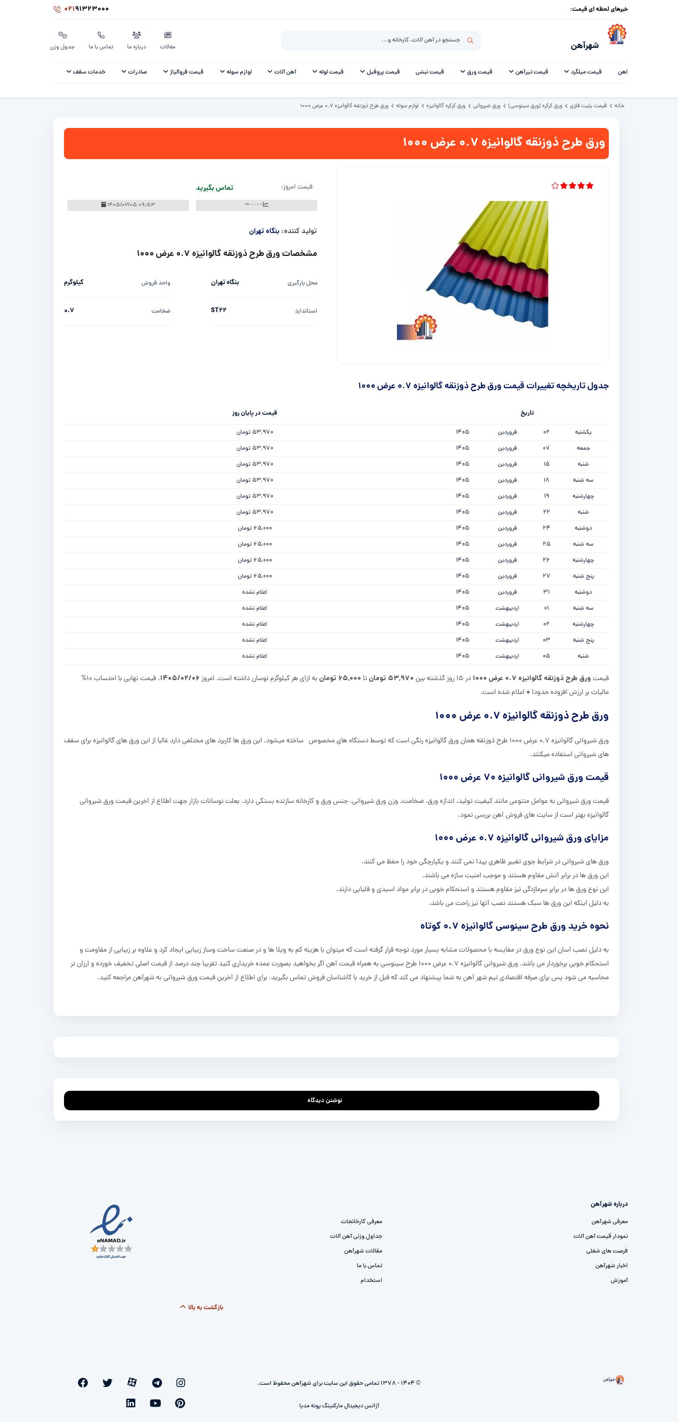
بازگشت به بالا (201, 1303)
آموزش (619, 1276)
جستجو (470, 39)
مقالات (170, 38)
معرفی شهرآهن (610, 1217)
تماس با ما (102, 38)
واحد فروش (155, 278)
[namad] (112, 1227)
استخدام (371, 1276)
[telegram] (170, 1377)
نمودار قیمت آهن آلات (600, 1232)
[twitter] (142, 1377)
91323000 (79, 10)
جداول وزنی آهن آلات (356, 1232)
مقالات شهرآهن (363, 1246)
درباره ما (138, 38)
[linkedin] (86, 1377)
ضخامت (160, 306)
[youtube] (99, 1377)
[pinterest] (113, 1377)
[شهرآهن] (613, 39)
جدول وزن (63, 38)
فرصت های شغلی (607, 1246)
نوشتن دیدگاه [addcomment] (328, 1093)
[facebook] (128, 1377)
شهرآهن (578, 41)
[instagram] (184, 1377)
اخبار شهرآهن (611, 1261)
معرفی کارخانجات (361, 1217)
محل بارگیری (302, 278)
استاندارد (306, 306)
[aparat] (156, 1377)
